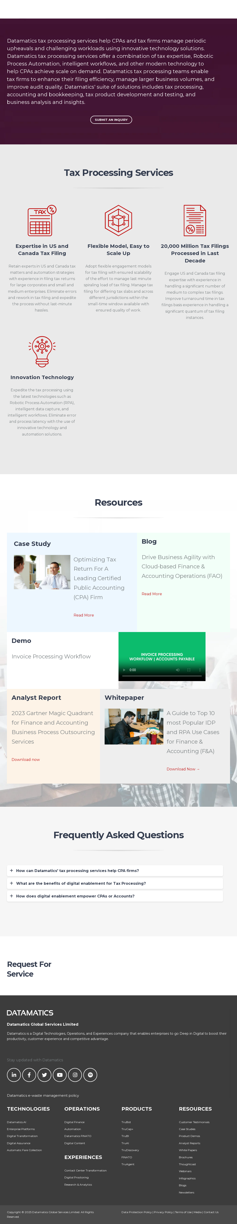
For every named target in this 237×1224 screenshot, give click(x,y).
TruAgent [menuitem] (128, 1164)
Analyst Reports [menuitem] (189, 1143)
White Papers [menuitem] (188, 1150)
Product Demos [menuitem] (189, 1136)
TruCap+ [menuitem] (127, 1129)
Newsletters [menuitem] (186, 1192)
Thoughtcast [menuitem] (187, 1164)
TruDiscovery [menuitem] (130, 1150)
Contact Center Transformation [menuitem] (85, 1170)
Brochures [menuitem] (186, 1157)
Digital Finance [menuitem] (74, 1122)
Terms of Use (183, 1212)
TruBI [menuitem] (125, 1136)
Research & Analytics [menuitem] (78, 1184)
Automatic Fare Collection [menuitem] (24, 1150)
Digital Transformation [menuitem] (22, 1136)
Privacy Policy (163, 1212)
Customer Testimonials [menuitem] (194, 1122)
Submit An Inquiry (111, 119)
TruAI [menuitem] (125, 1143)
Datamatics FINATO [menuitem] (77, 1136)
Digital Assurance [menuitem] (18, 1143)
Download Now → (183, 769)
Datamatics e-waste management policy (43, 1095)
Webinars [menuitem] (185, 1171)
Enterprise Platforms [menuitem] (21, 1129)
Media (198, 1212)
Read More (84, 615)
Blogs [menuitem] (182, 1185)
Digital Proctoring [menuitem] (76, 1177)
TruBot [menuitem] (126, 1122)
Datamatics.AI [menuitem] (16, 1122)
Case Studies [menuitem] (187, 1129)
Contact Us (211, 1212)
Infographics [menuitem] (187, 1178)
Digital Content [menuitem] (74, 1143)
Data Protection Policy (137, 1212)
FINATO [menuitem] (127, 1157)
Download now (26, 759)
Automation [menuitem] (72, 1129)
